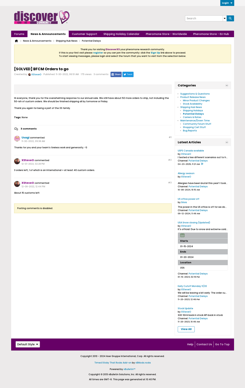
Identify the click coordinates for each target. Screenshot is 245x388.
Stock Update (185, 308)
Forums (19, 34)
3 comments (29, 128)
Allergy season (186, 173)
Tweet (128, 74)
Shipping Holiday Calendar (121, 34)
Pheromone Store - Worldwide (166, 34)
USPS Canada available (191, 150)
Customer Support (84, 34)
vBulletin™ (129, 369)
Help (190, 344)
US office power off (188, 199)
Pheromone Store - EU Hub (211, 34)
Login (227, 2)
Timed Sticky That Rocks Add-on (113, 362)
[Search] (206, 18)
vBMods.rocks (143, 362)
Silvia (184, 202)
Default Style (27, 344)
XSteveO (36, 74)
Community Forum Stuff (197, 123)
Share (116, 74)
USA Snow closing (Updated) (194, 222)
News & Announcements (48, 34)
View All (186, 329)
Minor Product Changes (196, 100)
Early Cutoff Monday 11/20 (192, 286)
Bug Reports (190, 130)
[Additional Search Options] (225, 18)
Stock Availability (192, 103)
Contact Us (204, 344)
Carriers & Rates (192, 117)
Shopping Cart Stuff (194, 127)
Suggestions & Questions (195, 93)
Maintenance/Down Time (195, 120)
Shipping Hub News (191, 107)
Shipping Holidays (193, 110)
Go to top (222, 344)
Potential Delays (193, 113)
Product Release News (193, 97)
